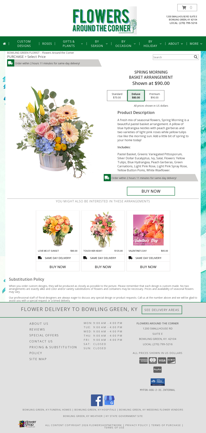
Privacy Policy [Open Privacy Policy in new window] (136, 425)
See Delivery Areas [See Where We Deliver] (161, 310)
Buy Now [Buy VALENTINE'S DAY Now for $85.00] (148, 266)
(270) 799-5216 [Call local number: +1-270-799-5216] (188, 23)
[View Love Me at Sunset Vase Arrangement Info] (58, 230)
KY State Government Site (124, 415)
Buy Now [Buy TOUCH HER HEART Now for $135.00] (103, 266)
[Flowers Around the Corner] (104, 20)
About (176, 44)
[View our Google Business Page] (109, 405)
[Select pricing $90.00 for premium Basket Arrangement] (154, 95)
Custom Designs (24, 43)
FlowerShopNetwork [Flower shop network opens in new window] (105, 425)
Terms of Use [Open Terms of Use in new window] (114, 427)
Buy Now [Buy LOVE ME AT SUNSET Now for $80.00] (57, 266)
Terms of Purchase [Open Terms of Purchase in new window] (166, 425)
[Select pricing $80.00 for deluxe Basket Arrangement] (136, 95)
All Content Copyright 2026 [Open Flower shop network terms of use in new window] (66, 425)
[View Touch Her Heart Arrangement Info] (103, 230)
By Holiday (153, 43)
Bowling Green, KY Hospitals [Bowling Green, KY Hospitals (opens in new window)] (95, 409)
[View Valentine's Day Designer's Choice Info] (148, 230)
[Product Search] (172, 57)
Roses (47, 44)
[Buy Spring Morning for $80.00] (151, 191)
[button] (187, 7)
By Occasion (125, 43)
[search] (196, 57)
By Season (99, 43)
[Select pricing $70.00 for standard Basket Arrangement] (117, 95)
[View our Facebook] (97, 405)
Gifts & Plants (73, 43)
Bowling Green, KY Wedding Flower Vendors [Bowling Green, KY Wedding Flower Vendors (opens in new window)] (151, 409)
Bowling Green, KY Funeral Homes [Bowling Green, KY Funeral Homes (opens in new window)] (47, 409)
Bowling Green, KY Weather (83, 415)
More (196, 44)
